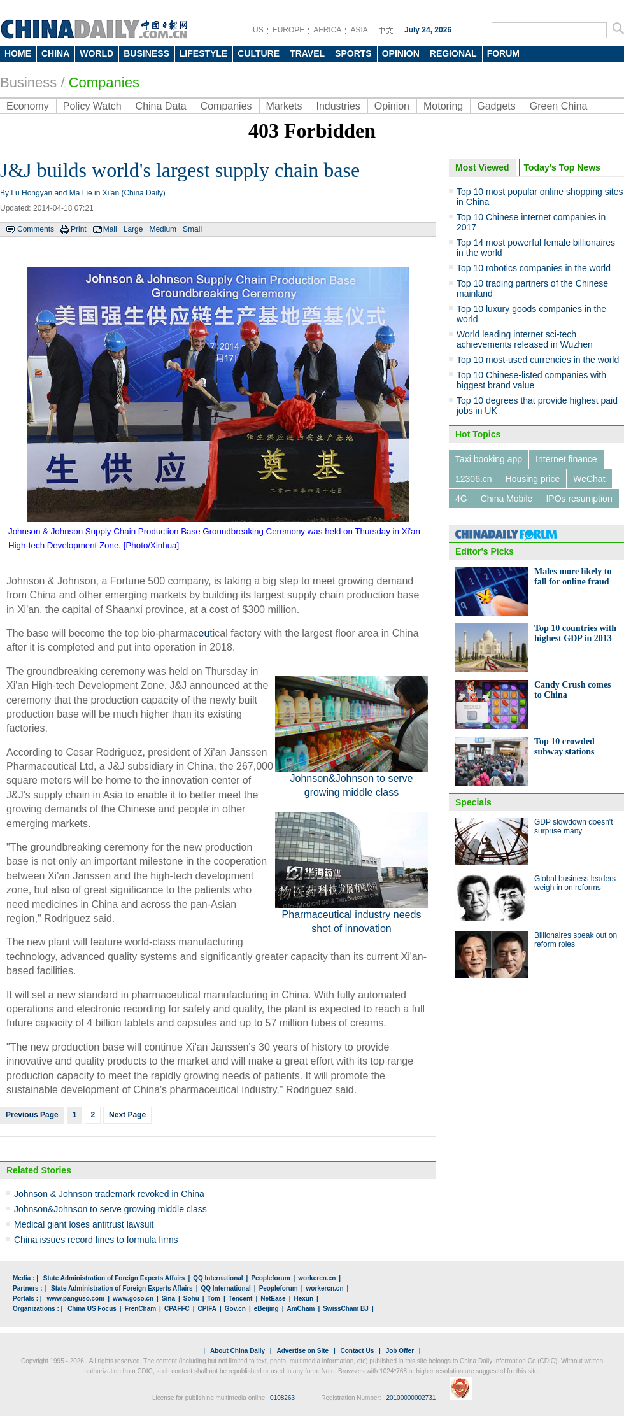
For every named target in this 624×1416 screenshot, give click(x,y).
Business (28, 82)
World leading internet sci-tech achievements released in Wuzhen (525, 339)
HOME (17, 53)
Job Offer (400, 1350)
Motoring (443, 106)
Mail (110, 229)
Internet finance (566, 459)
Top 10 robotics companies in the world (534, 268)
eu (204, 633)
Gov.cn (235, 1308)
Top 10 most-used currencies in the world (538, 360)
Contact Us (357, 1350)
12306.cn (473, 479)
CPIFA (207, 1308)
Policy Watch (92, 106)
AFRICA (327, 29)
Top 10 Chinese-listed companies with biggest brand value (531, 380)
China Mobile (507, 498)
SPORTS (353, 53)
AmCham (301, 1308)
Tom (214, 1298)
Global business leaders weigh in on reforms (575, 883)
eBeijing (266, 1308)
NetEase (272, 1298)
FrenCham (140, 1308)
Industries (338, 106)
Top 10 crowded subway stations (564, 746)
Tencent (241, 1298)
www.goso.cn (133, 1298)
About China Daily (237, 1350)
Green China (559, 106)
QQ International (218, 1278)
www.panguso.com (75, 1298)
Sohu (191, 1298)
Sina (168, 1298)
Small (192, 229)
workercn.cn (317, 1278)
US (258, 29)
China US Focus (92, 1308)
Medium (162, 229)
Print (79, 229)
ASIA (358, 29)
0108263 (282, 1397)
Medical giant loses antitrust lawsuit (83, 1224)
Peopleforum (270, 1278)
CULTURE (259, 53)
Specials (473, 802)
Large (133, 229)
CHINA (55, 53)
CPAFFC (177, 1308)
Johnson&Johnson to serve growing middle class (110, 1209)
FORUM (503, 53)
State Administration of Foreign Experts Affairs (114, 1278)
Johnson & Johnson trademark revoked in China (109, 1194)
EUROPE (289, 29)
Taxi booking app (488, 459)
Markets (284, 106)
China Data (161, 106)
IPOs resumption (579, 498)
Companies (226, 106)
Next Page (127, 1114)
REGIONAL (453, 53)
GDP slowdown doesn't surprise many (573, 826)
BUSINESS (146, 53)
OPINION (401, 53)
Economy (27, 106)
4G (461, 498)
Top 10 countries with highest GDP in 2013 (575, 633)
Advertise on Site (302, 1350)
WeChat (589, 479)
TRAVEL (307, 53)
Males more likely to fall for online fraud (572, 576)
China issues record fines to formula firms (96, 1240)
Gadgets (496, 106)
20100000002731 (411, 1397)
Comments (35, 229)
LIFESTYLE (203, 53)
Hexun (303, 1298)
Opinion (391, 106)
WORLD (96, 53)
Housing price (533, 479)
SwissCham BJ (346, 1308)
